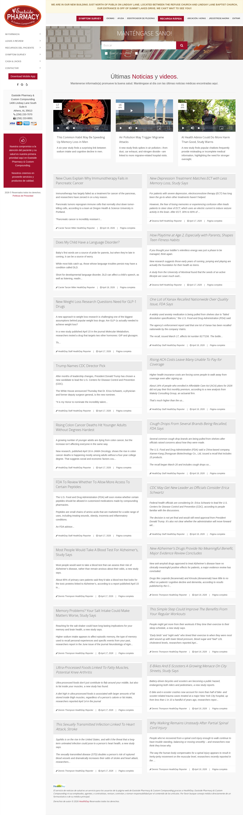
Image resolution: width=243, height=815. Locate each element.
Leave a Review (14, 41)
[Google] (22, 84)
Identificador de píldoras (141, 18)
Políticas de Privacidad (23, 196)
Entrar (236, 18)
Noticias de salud (117, 53)
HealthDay (84, 801)
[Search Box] (138, 45)
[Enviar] (181, 45)
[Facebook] (18, 84)
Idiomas (110, 18)
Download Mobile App (23, 76)
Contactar (12, 68)
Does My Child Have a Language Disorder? (88, 242)
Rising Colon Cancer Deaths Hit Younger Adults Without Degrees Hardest (91, 427)
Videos (141, 53)
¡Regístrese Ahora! (219, 18)
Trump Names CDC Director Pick (80, 365)
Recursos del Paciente (19, 47)
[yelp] (27, 84)
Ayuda (121, 18)
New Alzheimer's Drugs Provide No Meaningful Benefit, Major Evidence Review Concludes (191, 550)
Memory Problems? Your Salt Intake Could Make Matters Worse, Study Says (93, 613)
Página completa (127, 228)
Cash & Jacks (13, 61)
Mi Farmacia (12, 34)
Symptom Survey (15, 54)
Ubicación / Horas (196, 18)
